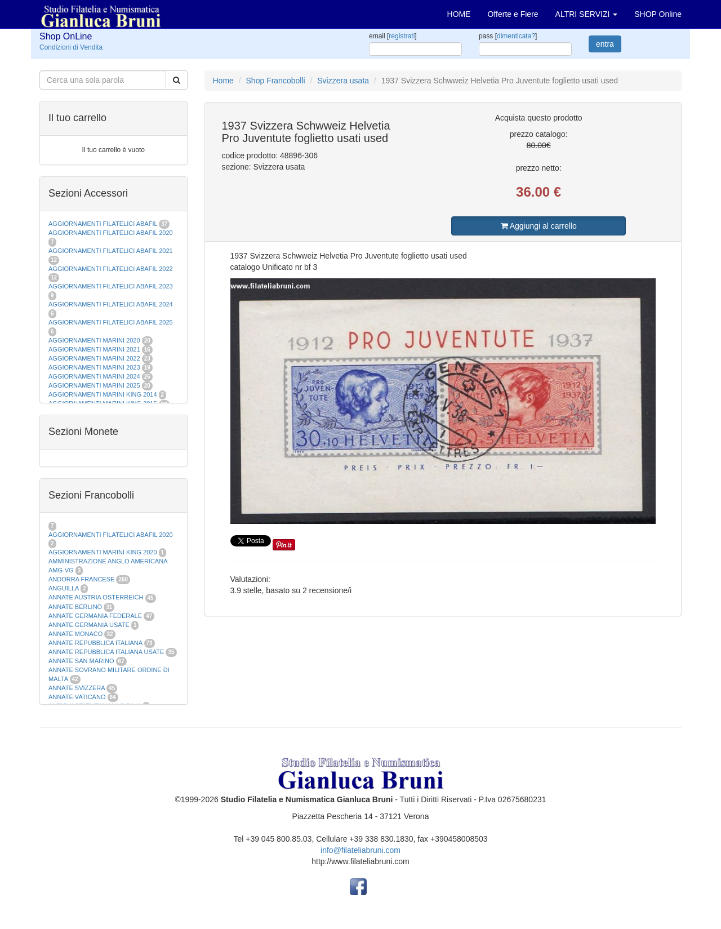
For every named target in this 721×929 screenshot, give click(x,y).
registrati (402, 36)
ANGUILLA (63, 588)
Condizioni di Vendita (71, 47)
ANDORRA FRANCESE (81, 579)
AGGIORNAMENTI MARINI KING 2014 (102, 394)
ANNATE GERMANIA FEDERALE (95, 615)
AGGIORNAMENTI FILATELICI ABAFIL (103, 223)
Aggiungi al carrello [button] (539, 225)
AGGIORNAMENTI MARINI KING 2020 (102, 552)
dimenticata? (516, 36)
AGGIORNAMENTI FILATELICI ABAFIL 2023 (110, 286)
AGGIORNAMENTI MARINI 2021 (94, 349)
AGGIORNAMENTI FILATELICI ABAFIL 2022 (110, 268)
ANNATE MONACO (75, 633)
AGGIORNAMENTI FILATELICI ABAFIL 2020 (110, 232)
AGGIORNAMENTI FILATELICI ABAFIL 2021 (110, 250)
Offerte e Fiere (513, 14)
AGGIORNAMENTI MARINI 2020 (94, 340)
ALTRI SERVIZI (586, 14)
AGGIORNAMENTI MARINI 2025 (94, 385)
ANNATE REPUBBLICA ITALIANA (95, 642)
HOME (459, 14)
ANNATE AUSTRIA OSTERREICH (96, 597)
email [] (393, 36)
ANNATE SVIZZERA (76, 687)
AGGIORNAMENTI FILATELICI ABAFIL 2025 (110, 322)
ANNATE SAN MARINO (81, 660)
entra (605, 43)
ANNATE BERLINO (75, 606)
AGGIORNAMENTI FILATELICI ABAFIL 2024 (110, 304)
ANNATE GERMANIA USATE (89, 624)
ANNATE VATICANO (76, 697)
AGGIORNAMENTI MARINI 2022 (94, 358)
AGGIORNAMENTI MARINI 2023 (94, 367)
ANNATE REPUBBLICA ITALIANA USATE (107, 651)
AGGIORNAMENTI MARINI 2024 (94, 376)
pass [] (508, 36)
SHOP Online (658, 14)
